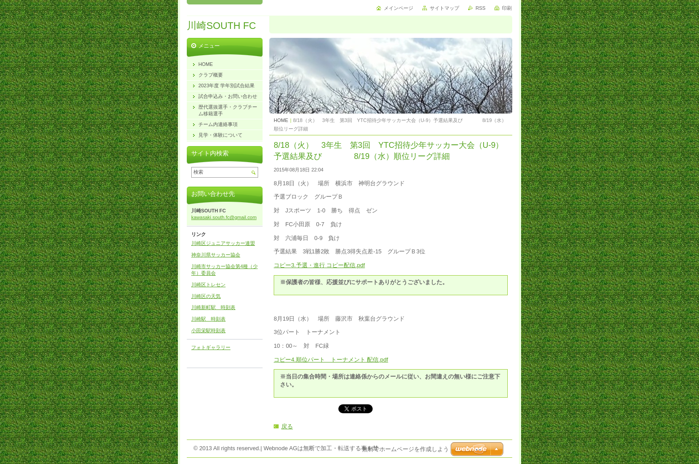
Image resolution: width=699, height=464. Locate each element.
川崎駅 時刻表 (208, 319)
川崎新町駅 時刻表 (213, 307)
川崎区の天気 (206, 296)
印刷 (507, 8)
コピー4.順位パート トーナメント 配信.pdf (331, 359)
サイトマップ (444, 8)
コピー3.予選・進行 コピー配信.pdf (319, 265)
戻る (287, 426)
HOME (281, 120)
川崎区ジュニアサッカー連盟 (223, 243)
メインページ (398, 8)
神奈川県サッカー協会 (215, 254)
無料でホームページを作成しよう (405, 449)
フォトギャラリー (210, 347)
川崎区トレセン (208, 284)
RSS (480, 8)
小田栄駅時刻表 (208, 330)
